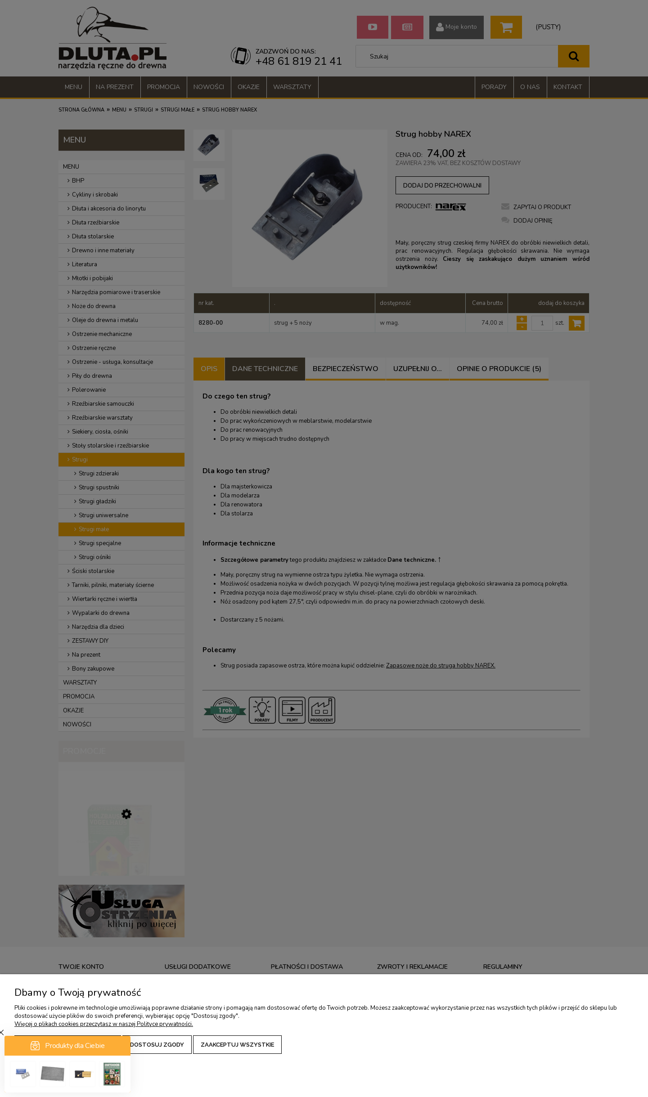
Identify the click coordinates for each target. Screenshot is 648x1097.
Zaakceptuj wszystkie (237, 1044)
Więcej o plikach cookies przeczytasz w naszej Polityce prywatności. (103, 1024)
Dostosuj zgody (157, 1044)
